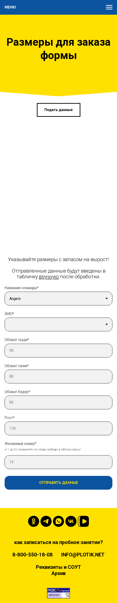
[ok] (33, 521)
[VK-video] (83, 521)
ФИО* (9, 314)
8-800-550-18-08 (32, 555)
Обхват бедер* (17, 392)
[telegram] (46, 521)
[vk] (70, 521)
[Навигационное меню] (109, 7)
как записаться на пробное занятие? (58, 542)
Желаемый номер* (20, 443)
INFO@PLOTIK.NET (83, 555)
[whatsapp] (58, 521)
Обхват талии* (17, 366)
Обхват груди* (17, 340)
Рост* (10, 418)
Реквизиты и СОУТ (58, 567)
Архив (58, 573)
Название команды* (21, 288)
